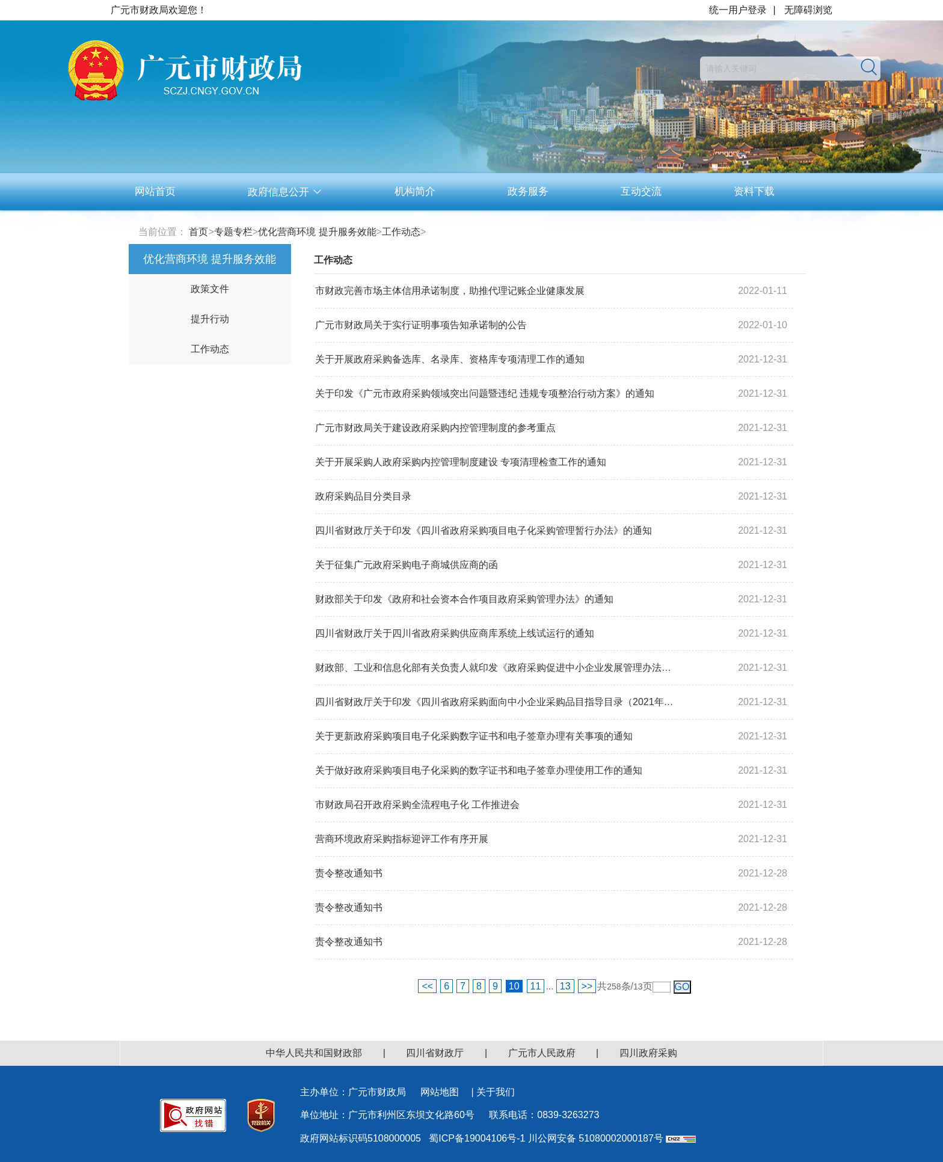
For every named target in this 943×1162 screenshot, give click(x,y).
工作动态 (401, 232)
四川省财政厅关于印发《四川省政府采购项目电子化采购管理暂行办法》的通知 (483, 530)
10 (514, 986)
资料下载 (754, 191)
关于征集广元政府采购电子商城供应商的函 (406, 565)
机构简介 (415, 191)
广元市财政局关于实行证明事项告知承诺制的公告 (421, 325)
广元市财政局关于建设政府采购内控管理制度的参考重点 (435, 428)
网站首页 (155, 191)
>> (587, 986)
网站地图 (439, 1092)
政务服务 (528, 191)
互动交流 (641, 191)
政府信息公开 (285, 192)
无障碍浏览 (808, 10)
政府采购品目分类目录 (363, 496)
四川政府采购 (648, 1053)
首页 (198, 232)
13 (565, 986)
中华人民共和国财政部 (314, 1053)
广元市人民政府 (542, 1053)
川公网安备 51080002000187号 (595, 1138)
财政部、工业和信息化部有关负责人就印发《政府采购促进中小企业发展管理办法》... (496, 667)
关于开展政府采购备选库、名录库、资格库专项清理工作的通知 (450, 359)
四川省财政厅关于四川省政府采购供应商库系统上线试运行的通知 (454, 633)
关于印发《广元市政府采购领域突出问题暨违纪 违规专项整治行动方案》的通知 (484, 393)
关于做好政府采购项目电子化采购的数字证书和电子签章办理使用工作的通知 (478, 770)
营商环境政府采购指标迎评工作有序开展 (401, 839)
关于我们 (495, 1092)
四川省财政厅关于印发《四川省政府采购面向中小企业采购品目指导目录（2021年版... (496, 702)
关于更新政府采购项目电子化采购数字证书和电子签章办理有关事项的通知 (474, 736)
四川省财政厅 (435, 1053)
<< (427, 986)
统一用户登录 (738, 10)
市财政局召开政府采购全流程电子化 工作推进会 (417, 805)
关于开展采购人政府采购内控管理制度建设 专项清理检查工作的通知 (460, 462)
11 (535, 986)
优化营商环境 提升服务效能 (317, 232)
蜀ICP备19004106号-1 (477, 1138)
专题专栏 (233, 232)
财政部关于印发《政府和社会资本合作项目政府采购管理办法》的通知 (464, 599)
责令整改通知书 (348, 873)
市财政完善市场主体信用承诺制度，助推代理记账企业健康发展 (450, 291)
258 (614, 986)
